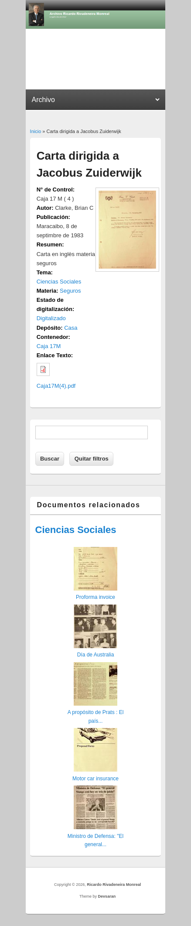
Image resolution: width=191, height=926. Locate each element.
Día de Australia (95, 655)
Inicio (35, 131)
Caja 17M (49, 346)
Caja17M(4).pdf (56, 386)
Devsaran (107, 896)
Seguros (70, 290)
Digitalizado (51, 318)
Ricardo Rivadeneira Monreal (114, 884)
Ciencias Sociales (59, 281)
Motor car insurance (95, 779)
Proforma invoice (95, 597)
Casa (70, 328)
